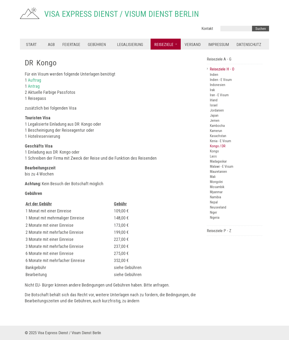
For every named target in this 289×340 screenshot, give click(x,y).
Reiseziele (163, 44)
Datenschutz (248, 44)
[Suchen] (260, 28)
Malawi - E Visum (221, 166)
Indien (214, 75)
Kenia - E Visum (220, 141)
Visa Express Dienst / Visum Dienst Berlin (121, 14)
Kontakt (207, 28)
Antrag (34, 86)
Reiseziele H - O (222, 69)
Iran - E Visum (219, 95)
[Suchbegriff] (236, 28)
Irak (212, 90)
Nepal (214, 202)
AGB (51, 44)
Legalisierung (130, 44)
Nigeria (214, 217)
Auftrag (34, 80)
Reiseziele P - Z (219, 230)
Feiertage (71, 44)
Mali (213, 177)
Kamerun (216, 131)
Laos (213, 156)
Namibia (215, 197)
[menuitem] (33, 44)
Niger (213, 212)
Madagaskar (218, 161)
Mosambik (217, 187)
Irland (213, 100)
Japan (214, 115)
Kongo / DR (218, 146)
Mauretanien (218, 172)
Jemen (214, 120)
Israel (213, 105)
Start (31, 44)
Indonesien (217, 85)
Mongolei (216, 182)
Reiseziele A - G (219, 59)
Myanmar (216, 192)
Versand (193, 44)
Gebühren (97, 44)
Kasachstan (218, 136)
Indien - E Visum (221, 80)
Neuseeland (218, 207)
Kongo (214, 151)
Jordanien (217, 110)
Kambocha (217, 126)
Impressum (218, 44)
